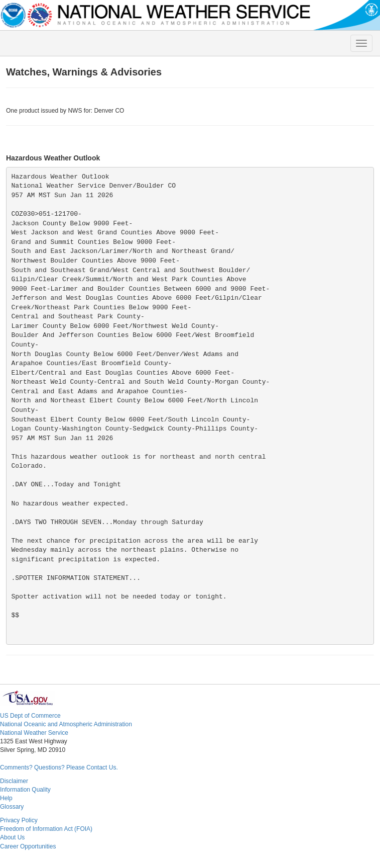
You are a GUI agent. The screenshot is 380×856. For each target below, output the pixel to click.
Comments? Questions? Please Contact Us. (59, 767)
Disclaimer (14, 781)
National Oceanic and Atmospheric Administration (66, 724)
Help (6, 798)
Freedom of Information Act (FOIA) (46, 828)
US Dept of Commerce (30, 715)
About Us (12, 837)
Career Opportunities (28, 846)
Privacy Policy (19, 820)
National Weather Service (34, 732)
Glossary (12, 806)
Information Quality (25, 789)
